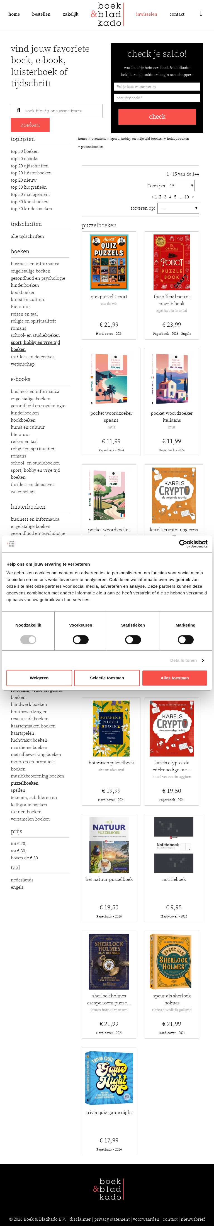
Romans (18, 328)
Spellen (18, 790)
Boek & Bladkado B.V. (45, 1219)
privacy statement (112, 1219)
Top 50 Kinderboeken (31, 209)
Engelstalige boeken (30, 271)
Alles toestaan (174, 677)
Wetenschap (23, 364)
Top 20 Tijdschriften (30, 166)
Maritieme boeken (29, 747)
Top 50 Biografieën (29, 187)
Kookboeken (23, 293)
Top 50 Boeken (25, 151)
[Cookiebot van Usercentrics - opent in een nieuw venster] (183, 544)
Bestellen (41, 14)
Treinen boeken (26, 812)
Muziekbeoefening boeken (37, 776)
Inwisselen (146, 14)
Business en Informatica (35, 264)
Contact (176, 14)
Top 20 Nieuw (24, 180)
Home (14, 14)
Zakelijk (70, 14)
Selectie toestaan (107, 677)
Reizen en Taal (24, 314)
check (157, 117)
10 (187, 197)
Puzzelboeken (24, 783)
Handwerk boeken (29, 704)
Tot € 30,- (19, 851)
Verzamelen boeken (30, 819)
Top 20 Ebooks (24, 159)
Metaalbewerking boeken (36, 754)
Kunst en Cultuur (28, 300)
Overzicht (98, 138)
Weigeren (39, 677)
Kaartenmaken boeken (33, 726)
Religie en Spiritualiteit (33, 321)
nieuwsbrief (193, 1219)
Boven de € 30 (24, 858)
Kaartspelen (22, 733)
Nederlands (22, 880)
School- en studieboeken (35, 335)
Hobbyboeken (178, 138)
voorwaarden (146, 1219)
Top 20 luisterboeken (31, 173)
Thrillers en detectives (32, 357)
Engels (17, 887)
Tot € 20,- (19, 844)
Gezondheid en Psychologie (38, 278)
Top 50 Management (30, 194)
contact (170, 1219)
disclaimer (80, 1219)
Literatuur (20, 307)
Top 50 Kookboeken (30, 202)
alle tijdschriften (27, 236)
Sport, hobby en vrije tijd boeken (136, 138)
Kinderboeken (25, 285)
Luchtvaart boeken (29, 740)
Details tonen (183, 660)
